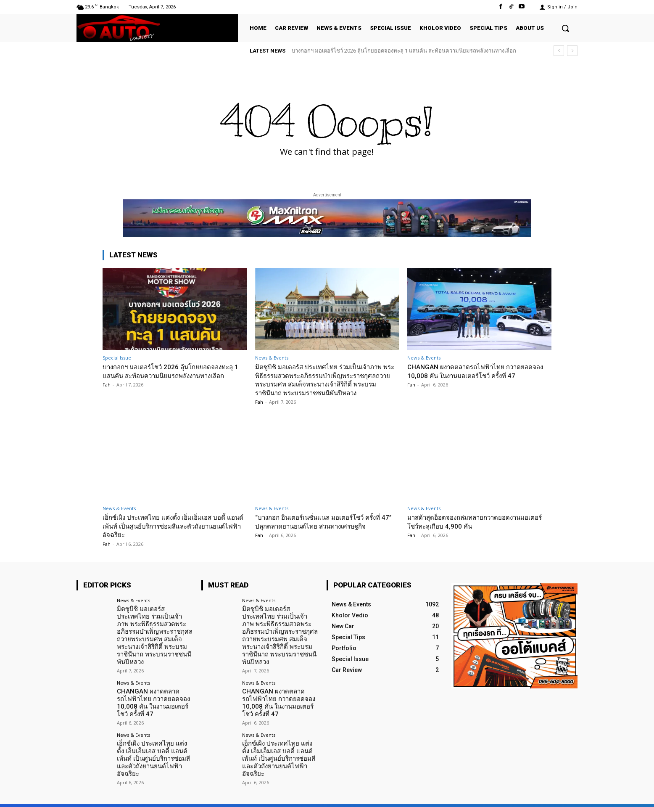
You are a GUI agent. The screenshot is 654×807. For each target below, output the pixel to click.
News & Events (271, 357)
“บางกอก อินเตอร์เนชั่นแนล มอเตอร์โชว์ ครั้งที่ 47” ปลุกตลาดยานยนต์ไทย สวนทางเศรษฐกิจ (326, 521)
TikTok (526, 794)
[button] (565, 28)
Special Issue (117, 357)
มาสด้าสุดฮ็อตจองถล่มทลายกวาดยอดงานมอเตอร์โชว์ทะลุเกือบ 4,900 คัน (471, 521)
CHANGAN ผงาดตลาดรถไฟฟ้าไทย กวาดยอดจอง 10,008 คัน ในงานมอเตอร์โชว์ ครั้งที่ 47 (477, 370)
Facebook (482, 794)
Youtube (567, 794)
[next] (572, 50)
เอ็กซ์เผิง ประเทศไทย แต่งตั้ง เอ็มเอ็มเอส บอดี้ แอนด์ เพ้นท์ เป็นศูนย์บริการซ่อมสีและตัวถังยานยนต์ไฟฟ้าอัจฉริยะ (171, 526)
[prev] (559, 50)
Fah (107, 393)
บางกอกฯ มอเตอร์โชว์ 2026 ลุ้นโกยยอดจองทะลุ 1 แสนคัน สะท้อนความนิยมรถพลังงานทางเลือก (404, 51)
